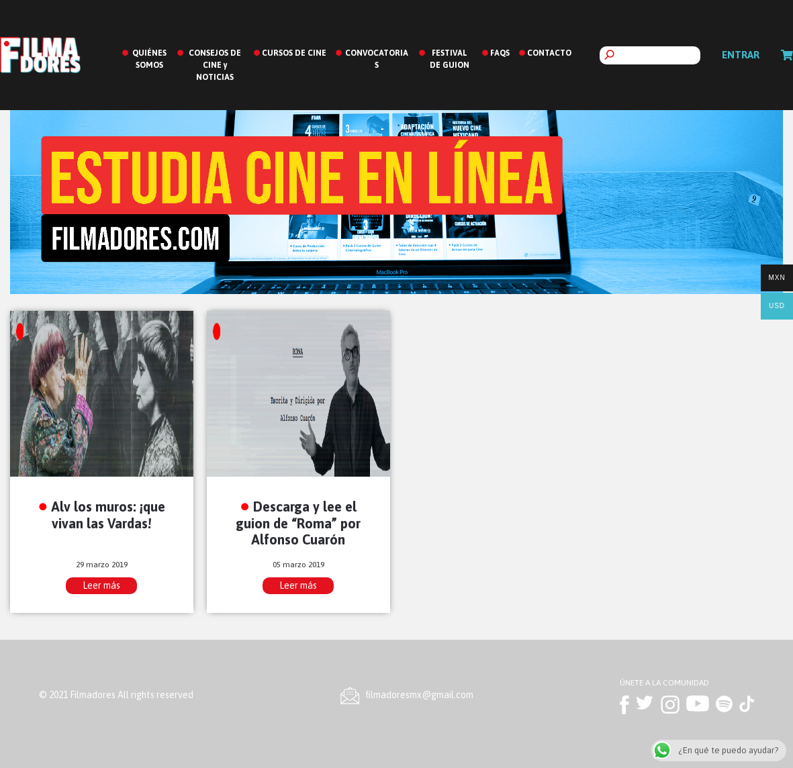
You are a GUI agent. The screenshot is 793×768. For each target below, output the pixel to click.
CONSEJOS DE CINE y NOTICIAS (215, 65)
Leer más (101, 585)
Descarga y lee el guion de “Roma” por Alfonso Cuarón (298, 523)
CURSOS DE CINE (294, 53)
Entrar (740, 54)
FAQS (500, 53)
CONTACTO (549, 53)
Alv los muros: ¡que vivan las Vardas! (108, 515)
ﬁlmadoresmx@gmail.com (419, 694)
